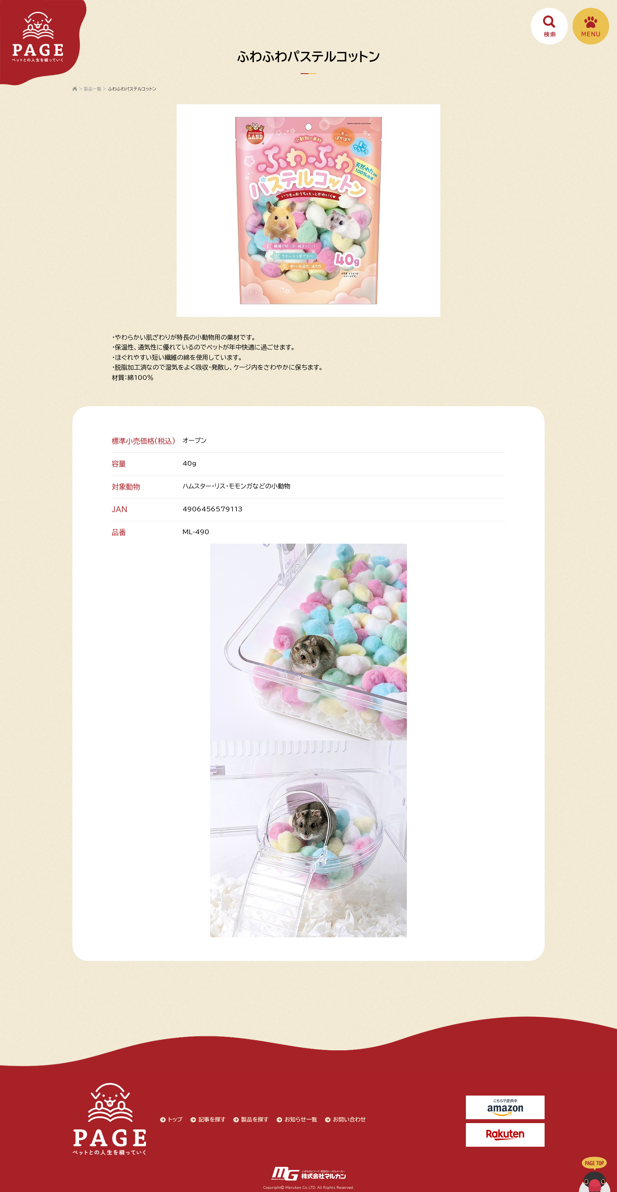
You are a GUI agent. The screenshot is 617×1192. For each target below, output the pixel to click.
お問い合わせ (348, 1118)
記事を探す (211, 1118)
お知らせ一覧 (300, 1118)
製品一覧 (92, 89)
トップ (174, 1118)
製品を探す (254, 1118)
